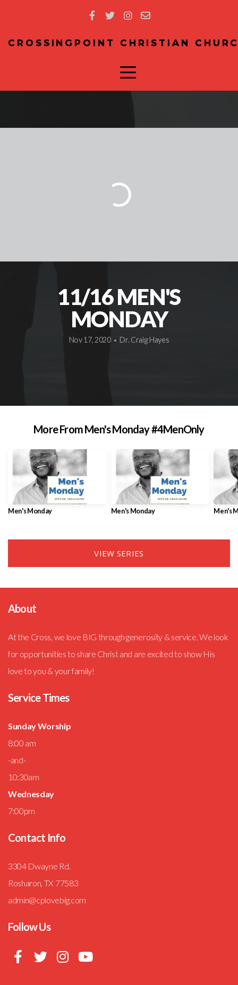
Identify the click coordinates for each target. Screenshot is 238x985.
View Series (118, 553)
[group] (57, 486)
